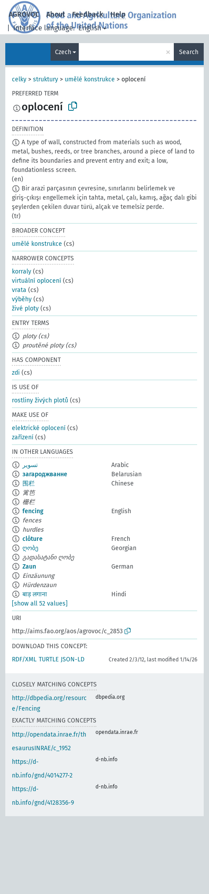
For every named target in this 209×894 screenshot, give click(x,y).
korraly (21, 271)
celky (19, 79)
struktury (45, 79)
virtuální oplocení (36, 281)
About (55, 14)
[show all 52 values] (40, 603)
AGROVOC (24, 14)
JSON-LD (72, 659)
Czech (63, 52)
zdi (16, 372)
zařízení (22, 437)
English (89, 28)
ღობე (30, 548)
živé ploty (25, 308)
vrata (19, 290)
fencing (33, 511)
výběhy (22, 299)
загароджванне (44, 474)
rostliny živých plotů (40, 400)
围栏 (28, 483)
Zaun (29, 566)
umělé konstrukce (90, 79)
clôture (32, 539)
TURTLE (49, 659)
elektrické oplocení (39, 428)
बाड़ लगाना (34, 594)
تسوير (30, 465)
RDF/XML (24, 659)
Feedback (87, 14)
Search (188, 52)
